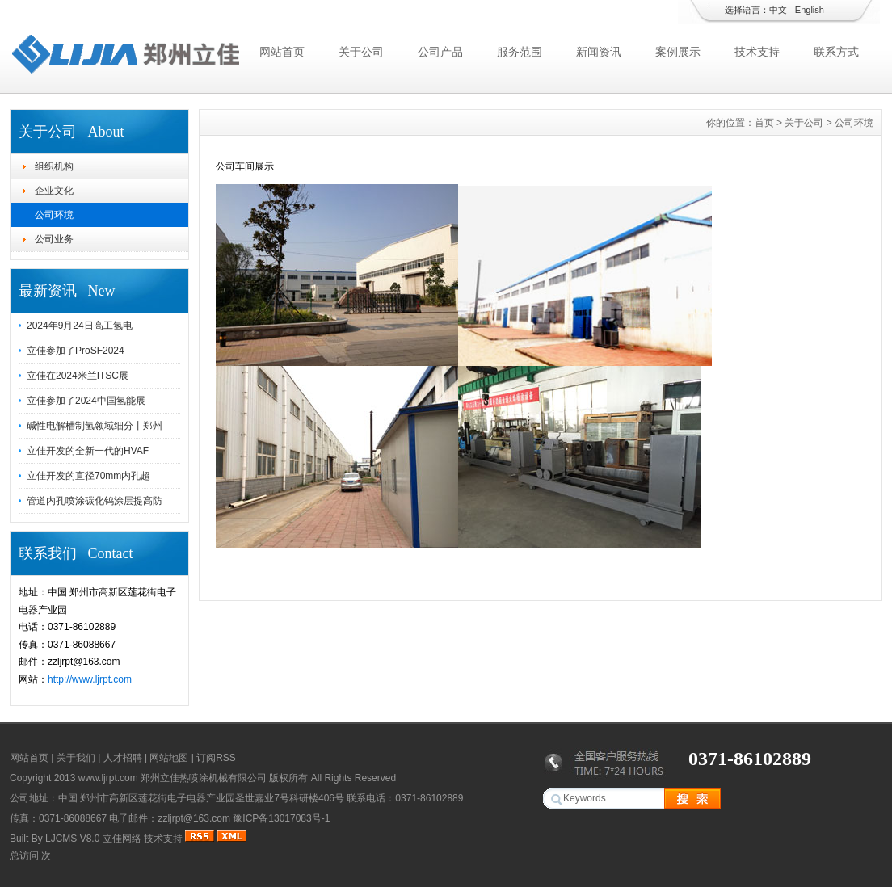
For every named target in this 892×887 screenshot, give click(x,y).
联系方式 (836, 51)
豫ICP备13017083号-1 (281, 818)
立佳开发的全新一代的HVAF (88, 450)
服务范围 (519, 51)
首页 (764, 122)
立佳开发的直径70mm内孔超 (88, 475)
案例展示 (678, 51)
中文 (778, 10)
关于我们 (76, 757)
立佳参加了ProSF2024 (75, 350)
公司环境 (54, 215)
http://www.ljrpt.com (90, 679)
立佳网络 (122, 838)
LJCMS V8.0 (72, 838)
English (809, 10)
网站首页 (282, 51)
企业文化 (54, 190)
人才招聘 (122, 757)
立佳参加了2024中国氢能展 (86, 400)
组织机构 (54, 166)
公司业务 (54, 239)
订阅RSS (216, 757)
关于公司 (361, 51)
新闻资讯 (598, 51)
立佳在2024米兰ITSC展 (77, 375)
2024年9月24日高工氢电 (80, 325)
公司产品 (440, 51)
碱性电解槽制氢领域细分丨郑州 (94, 425)
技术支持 (757, 51)
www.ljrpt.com (108, 778)
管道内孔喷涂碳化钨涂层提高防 (94, 501)
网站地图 (168, 757)
